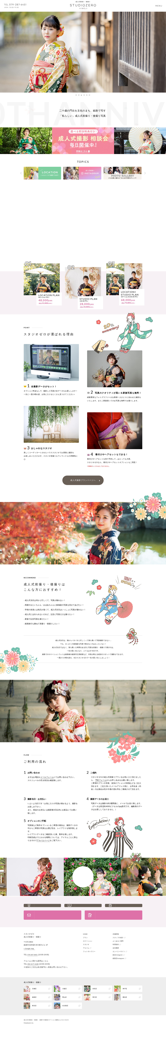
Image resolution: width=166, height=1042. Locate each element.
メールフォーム (47, 777)
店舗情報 (116, 945)
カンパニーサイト (119, 963)
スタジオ (86, 956)
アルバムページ (43, 840)
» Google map (29, 960)
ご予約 (119, 924)
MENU (158, 6)
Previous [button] (21, 173)
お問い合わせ (58, 924)
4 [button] (84, 95)
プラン (85, 949)
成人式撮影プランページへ (83, 480)
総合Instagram (118, 966)
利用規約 (116, 956)
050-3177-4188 (32, 975)
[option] (83, 52)
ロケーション (87, 952)
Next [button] (144, 173)
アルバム (86, 959)
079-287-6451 (32, 966)
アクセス (129, 909)
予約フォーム (100, 780)
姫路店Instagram (118, 970)
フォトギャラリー (89, 963)
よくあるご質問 (88, 909)
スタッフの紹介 (48, 909)
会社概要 (116, 959)
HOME (85, 945)
